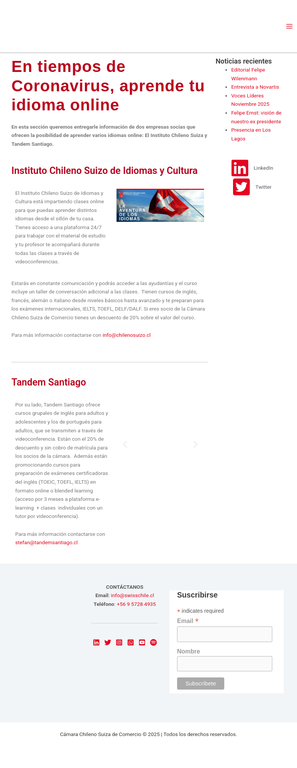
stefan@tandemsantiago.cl (46, 542)
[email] (130, 642)
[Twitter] (107, 642)
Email (187, 621)
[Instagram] (119, 642)
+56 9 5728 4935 (136, 604)
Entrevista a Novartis (255, 87)
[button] (125, 444)
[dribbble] (153, 642)
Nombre (188, 651)
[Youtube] (142, 642)
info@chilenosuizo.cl (126, 335)
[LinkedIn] (96, 642)
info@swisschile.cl (132, 595)
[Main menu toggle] (289, 26)
